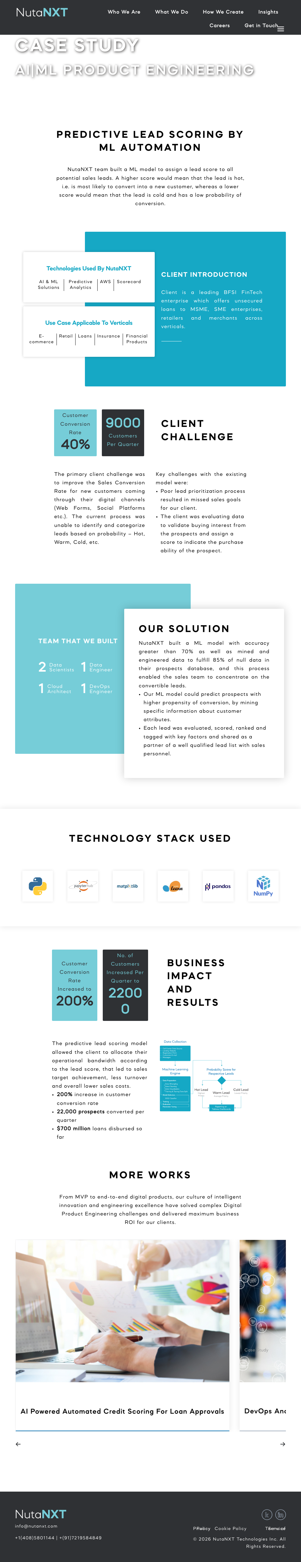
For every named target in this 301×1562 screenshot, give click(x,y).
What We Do (171, 13)
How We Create (223, 13)
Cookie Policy (231, 1529)
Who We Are (124, 13)
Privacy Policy (202, 1529)
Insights (268, 13)
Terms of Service (275, 1529)
